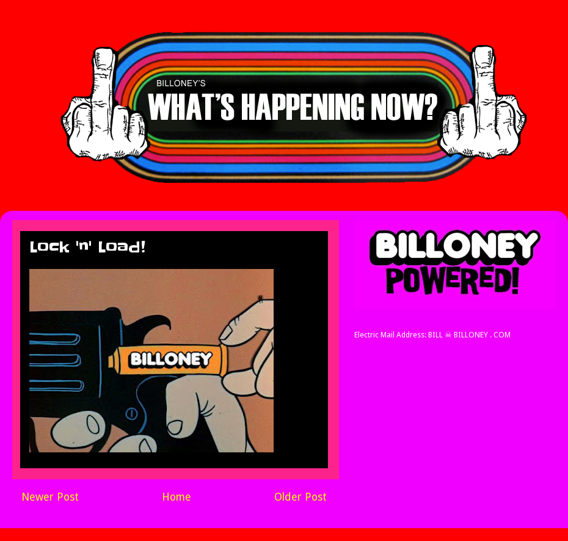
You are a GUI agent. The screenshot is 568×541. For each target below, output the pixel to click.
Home (176, 497)
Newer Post (50, 497)
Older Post (300, 497)
